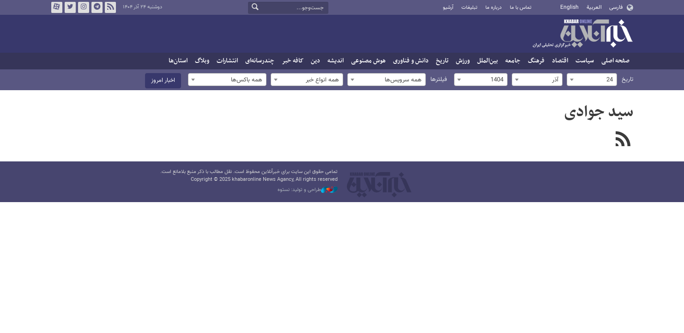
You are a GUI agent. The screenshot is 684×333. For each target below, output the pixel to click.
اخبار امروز (163, 80)
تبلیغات (469, 8)
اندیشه (335, 61)
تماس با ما (521, 8)
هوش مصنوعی (368, 61)
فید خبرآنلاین (110, 7)
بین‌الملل (487, 61)
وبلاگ (202, 61)
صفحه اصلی (615, 61)
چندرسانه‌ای (259, 61)
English (569, 7)
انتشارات (227, 61)
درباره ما (493, 8)
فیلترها (438, 79)
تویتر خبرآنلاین (69, 7)
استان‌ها (178, 61)
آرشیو (448, 8)
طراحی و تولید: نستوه (308, 190)
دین (315, 61)
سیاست (584, 61)
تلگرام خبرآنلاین (96, 7)
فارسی (616, 7)
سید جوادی (598, 112)
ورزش (463, 61)
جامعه (513, 61)
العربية (594, 7)
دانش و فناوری (411, 61)
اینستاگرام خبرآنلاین (83, 7)
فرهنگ (536, 61)
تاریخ (442, 61)
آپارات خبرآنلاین (56, 7)
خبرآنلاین (582, 34)
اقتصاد (560, 61)
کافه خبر (292, 61)
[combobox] (592, 79)
